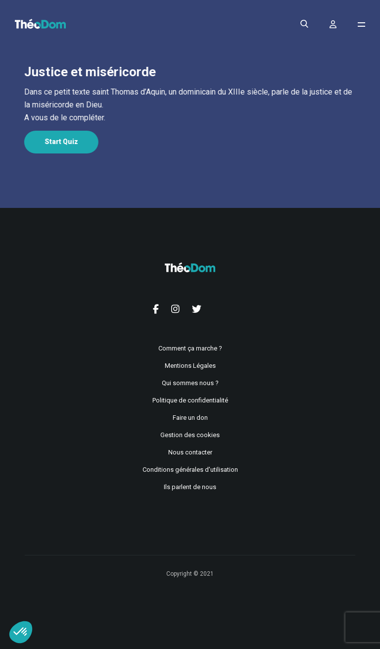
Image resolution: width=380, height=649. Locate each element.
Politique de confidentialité (190, 400)
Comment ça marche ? (190, 348)
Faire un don (190, 417)
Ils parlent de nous (190, 487)
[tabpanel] (188, 105)
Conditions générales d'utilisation (190, 469)
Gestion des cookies (190, 435)
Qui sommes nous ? (190, 383)
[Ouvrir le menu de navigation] (361, 24)
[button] (21, 632)
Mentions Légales (190, 365)
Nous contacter (190, 452)
